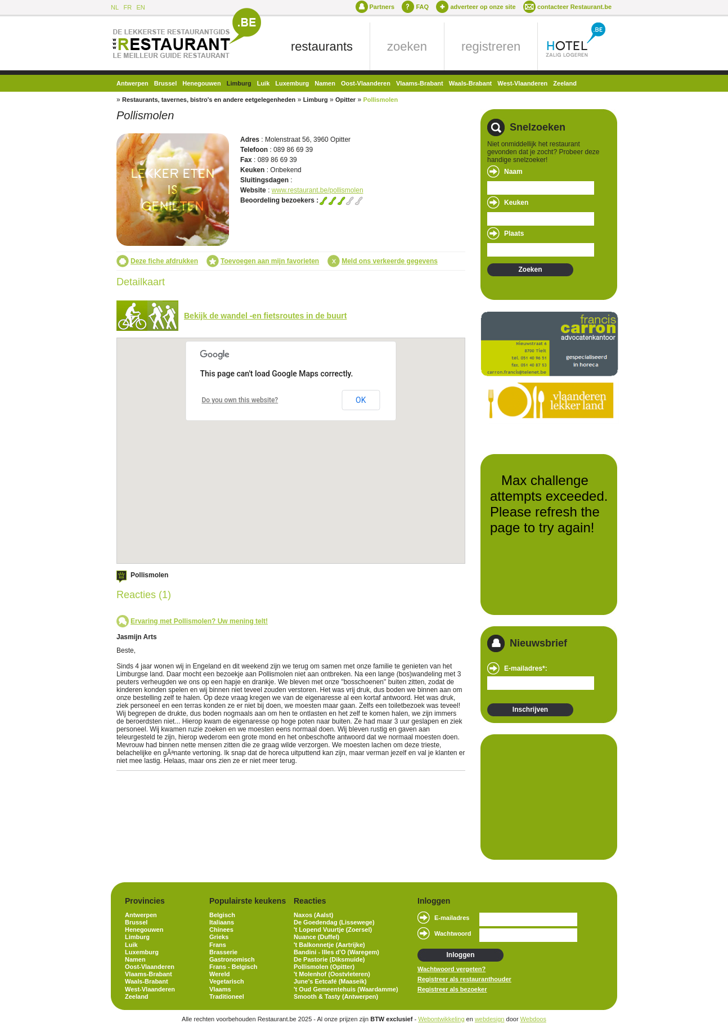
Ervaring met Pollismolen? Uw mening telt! (199, 621)
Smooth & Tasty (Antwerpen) (336, 996)
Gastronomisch (232, 959)
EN (140, 7)
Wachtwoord (452, 933)
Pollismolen (380, 99)
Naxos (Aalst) (313, 915)
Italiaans (221, 922)
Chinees (221, 929)
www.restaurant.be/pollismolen (317, 190)
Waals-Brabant (470, 83)
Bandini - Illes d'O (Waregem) (336, 952)
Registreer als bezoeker (452, 989)
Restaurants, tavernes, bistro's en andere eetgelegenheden (208, 99)
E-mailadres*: (525, 668)
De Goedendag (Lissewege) (334, 922)
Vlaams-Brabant (419, 83)
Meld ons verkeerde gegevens (389, 261)
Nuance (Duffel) (316, 936)
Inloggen (461, 955)
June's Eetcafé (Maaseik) (330, 981)
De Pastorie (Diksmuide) (329, 959)
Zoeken (530, 269)
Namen (324, 83)
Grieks (218, 936)
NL (115, 7)
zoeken (407, 46)
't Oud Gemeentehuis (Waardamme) (346, 989)
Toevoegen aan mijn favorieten (270, 261)
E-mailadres (451, 917)
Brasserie (223, 952)
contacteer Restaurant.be (574, 6)
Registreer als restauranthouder (464, 979)
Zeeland (565, 83)
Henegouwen (201, 83)
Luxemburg (292, 83)
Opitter (345, 99)
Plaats (514, 233)
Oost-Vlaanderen (365, 83)
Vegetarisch (226, 981)
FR (127, 7)
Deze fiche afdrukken (164, 261)
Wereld (219, 974)
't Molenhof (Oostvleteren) (332, 974)
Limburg (239, 83)
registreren (490, 46)
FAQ (422, 6)
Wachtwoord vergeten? (451, 969)
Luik (263, 83)
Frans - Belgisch (233, 966)
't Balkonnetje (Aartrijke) (329, 944)
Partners (382, 6)
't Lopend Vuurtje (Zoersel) (333, 929)
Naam (513, 172)
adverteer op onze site (482, 6)
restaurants (322, 46)
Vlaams (220, 989)
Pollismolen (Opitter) (324, 966)
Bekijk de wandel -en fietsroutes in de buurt (265, 315)
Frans (217, 944)
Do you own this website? (240, 400)
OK (361, 400)
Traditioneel (226, 996)
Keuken (516, 203)
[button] (299, 514)
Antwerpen (132, 83)
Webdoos (533, 1019)
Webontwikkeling (441, 1019)
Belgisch (222, 915)
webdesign (490, 1019)
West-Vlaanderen (522, 83)
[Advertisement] (543, 796)
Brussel (165, 83)
